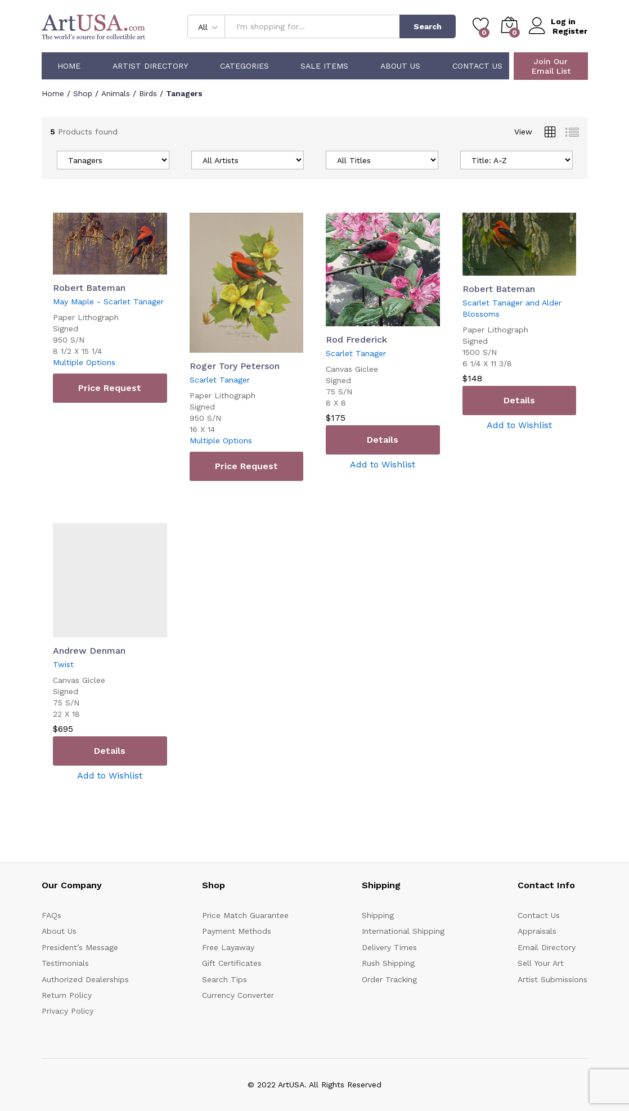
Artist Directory (150, 66)
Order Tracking (389, 978)
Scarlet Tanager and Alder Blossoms (511, 308)
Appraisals (537, 930)
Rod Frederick (356, 339)
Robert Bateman (89, 287)
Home (68, 66)
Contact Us (477, 66)
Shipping (378, 914)
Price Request (109, 388)
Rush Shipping (388, 963)
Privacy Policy (67, 1010)
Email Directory (547, 946)
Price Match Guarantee (245, 914)
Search (428, 26)
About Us (400, 66)
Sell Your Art (541, 963)
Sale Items (324, 66)
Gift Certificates (232, 963)
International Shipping (403, 930)
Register (569, 30)
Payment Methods (236, 930)
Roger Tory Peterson (235, 366)
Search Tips (224, 978)
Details (382, 439)
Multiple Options (84, 362)
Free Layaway (228, 946)
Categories (244, 66)
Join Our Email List (551, 66)
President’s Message (80, 946)
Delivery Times (389, 946)
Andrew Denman (89, 650)
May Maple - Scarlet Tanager (108, 301)
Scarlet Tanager (220, 379)
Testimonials (65, 963)
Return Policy (67, 994)
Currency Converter (238, 994)
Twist (63, 663)
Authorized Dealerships (85, 978)
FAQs (51, 914)
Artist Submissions (552, 978)
